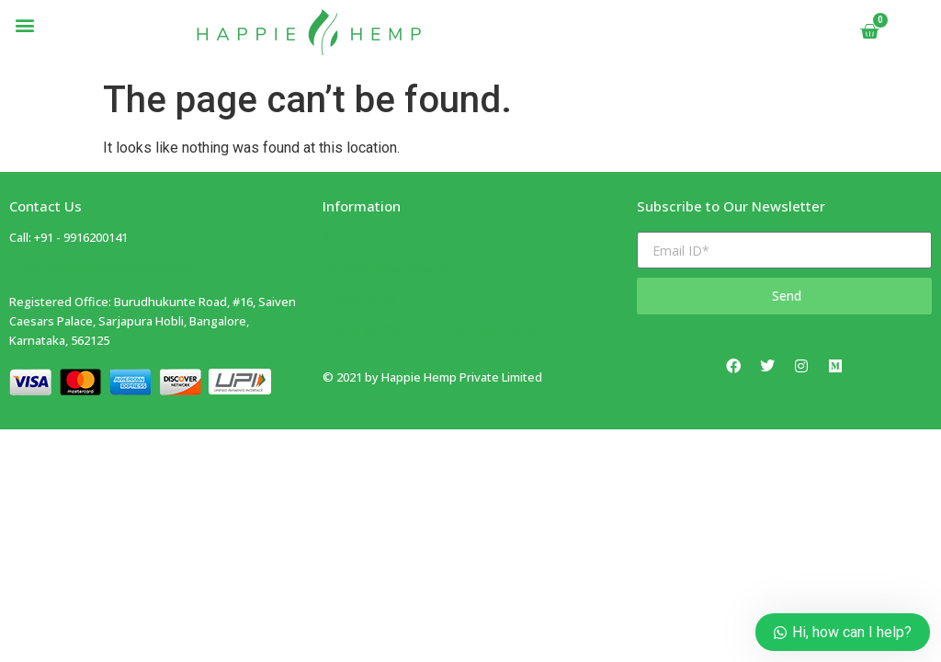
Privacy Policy (360, 298)
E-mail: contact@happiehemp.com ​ (103, 267)
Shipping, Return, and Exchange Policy (429, 328)
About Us (348, 237)
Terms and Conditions (385, 267)
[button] (24, 24)
